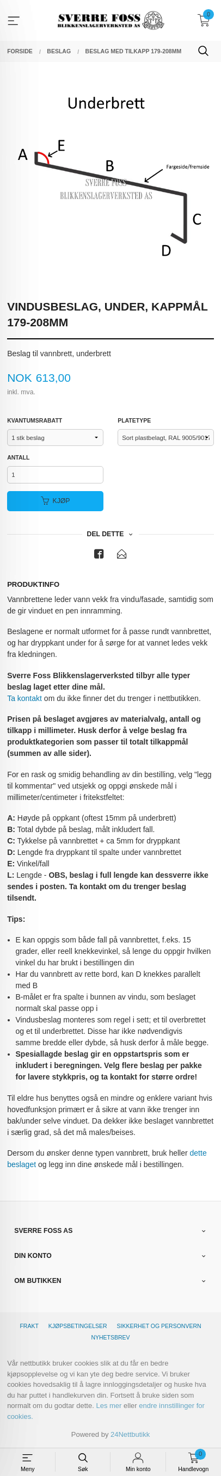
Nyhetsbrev (110, 1337)
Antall (18, 457)
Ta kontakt (24, 698)
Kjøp (55, 501)
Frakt (29, 1326)
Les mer (108, 1405)
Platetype (134, 420)
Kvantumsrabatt (34, 420)
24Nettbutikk (130, 1434)
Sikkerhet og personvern (159, 1326)
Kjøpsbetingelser (77, 1326)
